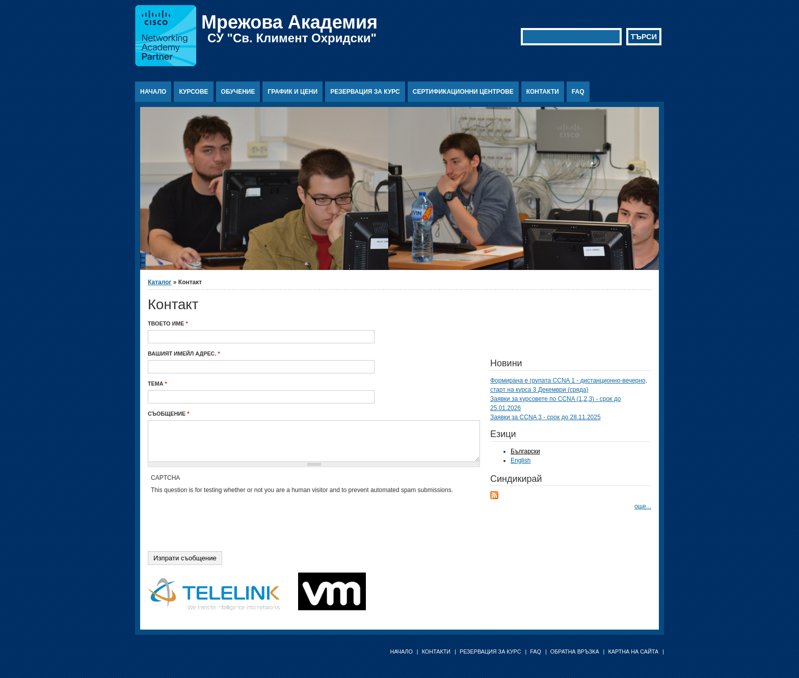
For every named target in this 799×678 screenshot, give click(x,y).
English (520, 460)
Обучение (238, 91)
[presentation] (228, 514)
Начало (153, 91)
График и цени (292, 91)
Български (525, 451)
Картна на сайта (633, 651)
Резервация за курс (365, 91)
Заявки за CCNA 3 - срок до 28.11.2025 (545, 417)
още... (642, 506)
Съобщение (168, 414)
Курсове (193, 91)
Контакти (542, 91)
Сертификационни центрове (463, 91)
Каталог (160, 282)
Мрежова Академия (289, 22)
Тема (157, 384)
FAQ (578, 91)
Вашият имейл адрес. (184, 353)
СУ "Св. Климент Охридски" (292, 38)
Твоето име (168, 323)
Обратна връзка (574, 651)
